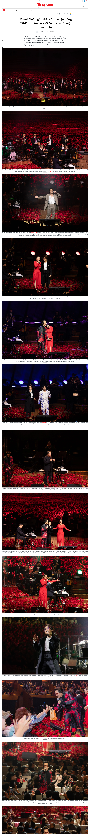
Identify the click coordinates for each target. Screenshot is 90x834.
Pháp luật (41, 10)
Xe (55, 10)
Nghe (2, 41)
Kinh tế (11, 10)
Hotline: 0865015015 (26, 0)
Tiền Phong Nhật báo (37, 0)
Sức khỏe (26, 10)
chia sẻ (59, 14)
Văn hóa (58, 10)
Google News (70, 14)
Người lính (51, 10)
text (62, 14)
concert (44, 422)
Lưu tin (2, 48)
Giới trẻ (35, 10)
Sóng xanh (17, 10)
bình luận (68, 14)
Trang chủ (4, 10)
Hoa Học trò (57, 0)
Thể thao (46, 10)
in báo (65, 14)
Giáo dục (68, 10)
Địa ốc (21, 10)
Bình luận (2, 51)
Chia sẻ (2, 44)
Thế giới (31, 10)
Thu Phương (35, 296)
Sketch (76, 675)
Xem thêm (86, 10)
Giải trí (63, 10)
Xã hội (7, 10)
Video (82, 10)
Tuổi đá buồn (34, 232)
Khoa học (73, 10)
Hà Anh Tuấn (49, 171)
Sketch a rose (71, 106)
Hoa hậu (78, 10)
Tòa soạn (63, 0)
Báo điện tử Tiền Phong (45, 5)
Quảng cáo (69, 0)
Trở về (2, 55)
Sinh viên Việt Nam (48, 0)
